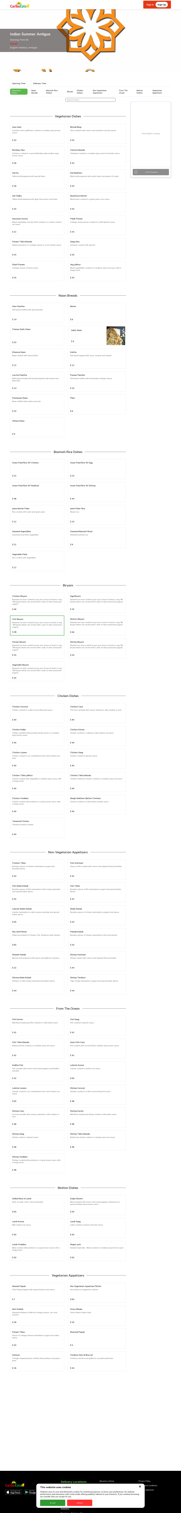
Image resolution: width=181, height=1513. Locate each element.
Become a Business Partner (112, 1402)
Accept (53, 1503)
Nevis (63, 1452)
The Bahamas (67, 1474)
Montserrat (66, 1448)
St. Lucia (65, 1470)
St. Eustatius (67, 1461)
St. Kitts (64, 1465)
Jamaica (65, 1443)
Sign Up (161, 4)
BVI (62, 1412)
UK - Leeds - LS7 (68, 1483)
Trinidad (65, 1479)
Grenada (65, 1434)
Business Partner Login (110, 1407)
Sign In (150, 4)
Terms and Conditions (147, 1402)
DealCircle (65, 1421)
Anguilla (64, 1404)
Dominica (65, 1426)
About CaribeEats (146, 1407)
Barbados (65, 1417)
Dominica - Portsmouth (71, 1430)
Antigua (64, 1408)
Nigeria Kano (67, 1456)
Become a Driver (107, 1398)
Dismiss (80, 1503)
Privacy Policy (144, 1398)
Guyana (64, 1439)
